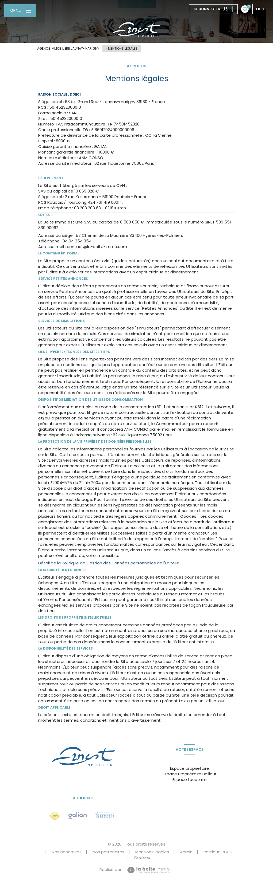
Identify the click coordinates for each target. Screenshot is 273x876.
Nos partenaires (108, 852)
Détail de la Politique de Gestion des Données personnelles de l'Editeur (108, 563)
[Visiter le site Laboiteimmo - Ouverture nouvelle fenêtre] (148, 870)
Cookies (142, 857)
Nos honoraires (67, 852)
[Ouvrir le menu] (20, 10)
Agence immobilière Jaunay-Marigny (68, 48)
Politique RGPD (217, 852)
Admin (186, 852)
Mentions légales (152, 852)
